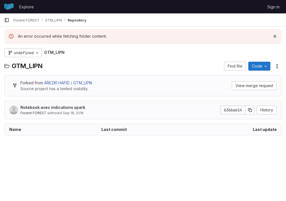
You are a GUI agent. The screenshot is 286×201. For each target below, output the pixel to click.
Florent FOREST (33, 113)
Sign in (273, 6)
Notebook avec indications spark (52, 107)
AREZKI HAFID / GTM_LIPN (68, 82)
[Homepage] (9, 6)
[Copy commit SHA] (250, 110)
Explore (26, 6)
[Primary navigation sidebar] (6, 20)
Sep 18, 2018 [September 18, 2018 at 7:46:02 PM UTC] (73, 113)
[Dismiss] (274, 36)
